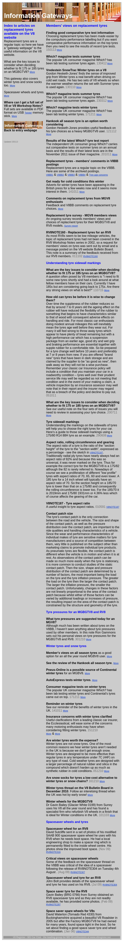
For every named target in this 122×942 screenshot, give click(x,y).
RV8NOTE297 (53, 904)
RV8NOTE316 (53, 852)
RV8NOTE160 (90, 256)
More (32, 72)
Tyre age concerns (98, 175)
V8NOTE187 (96, 452)
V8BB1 (49, 175)
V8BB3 (71, 175)
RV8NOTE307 (78, 872)
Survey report (71, 226)
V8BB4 (81, 175)
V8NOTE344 (82, 931)
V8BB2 (60, 175)
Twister (28, 113)
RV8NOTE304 (110, 885)
